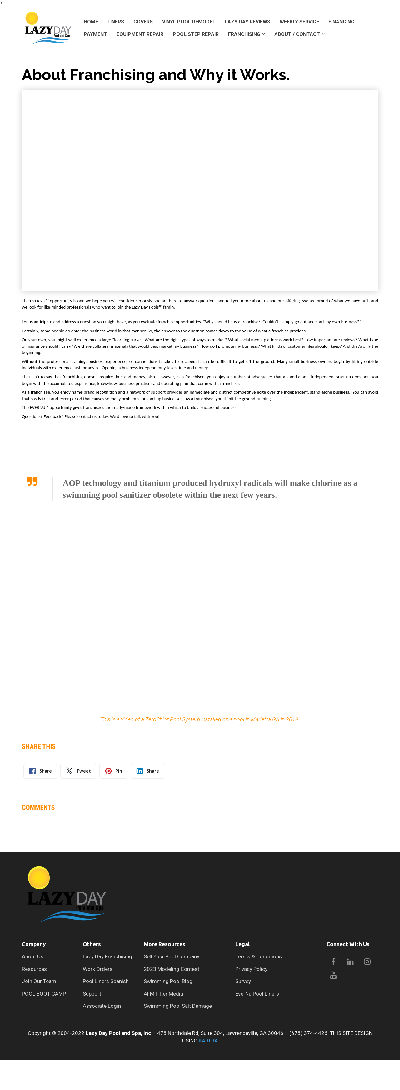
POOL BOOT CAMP (44, 994)
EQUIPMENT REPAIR (140, 34)
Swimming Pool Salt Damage (178, 1006)
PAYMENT (95, 34)
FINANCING (341, 22)
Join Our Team (39, 981)
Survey (243, 981)
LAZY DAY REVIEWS (247, 22)
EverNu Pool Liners (257, 994)
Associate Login (102, 1006)
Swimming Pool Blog (168, 981)
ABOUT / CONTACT (297, 34)
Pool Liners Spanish (106, 981)
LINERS (116, 22)
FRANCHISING (244, 34)
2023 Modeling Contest (171, 969)
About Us (32, 957)
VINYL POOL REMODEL (188, 22)
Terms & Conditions (258, 957)
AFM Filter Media (163, 994)
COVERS (143, 22)
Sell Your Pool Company (171, 957)
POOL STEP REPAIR (196, 34)
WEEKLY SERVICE (299, 22)
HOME (91, 22)
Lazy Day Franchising (107, 957)
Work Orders (97, 969)
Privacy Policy (251, 969)
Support (92, 994)
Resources (34, 969)
